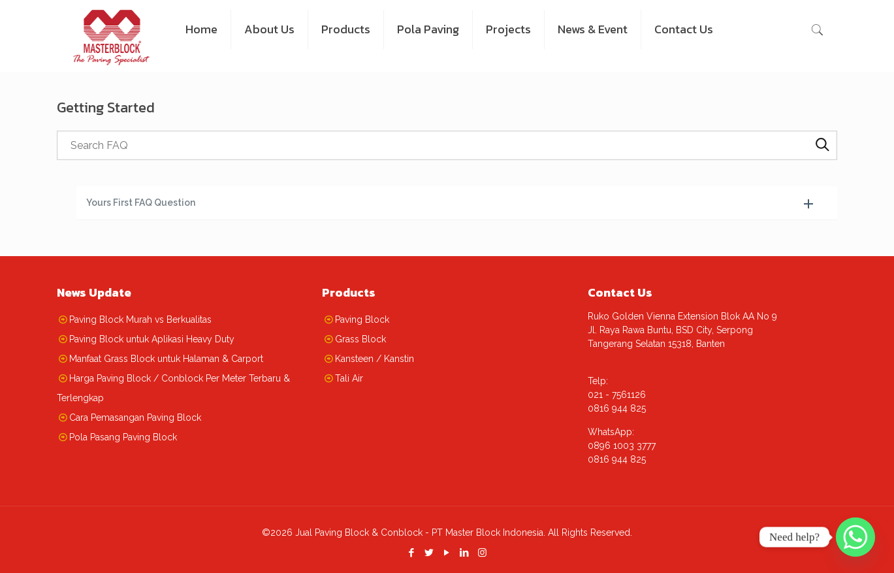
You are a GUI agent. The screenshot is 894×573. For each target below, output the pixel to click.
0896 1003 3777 (622, 445)
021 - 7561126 (617, 394)
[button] (457, 203)
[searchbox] (447, 145)
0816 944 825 (617, 408)
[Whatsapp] (855, 537)
